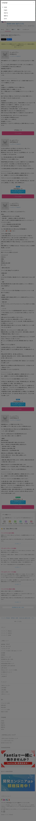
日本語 (5, 7)
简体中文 (6, 13)
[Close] (33, 2)
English (5, 10)
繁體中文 (6, 15)
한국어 (5, 18)
